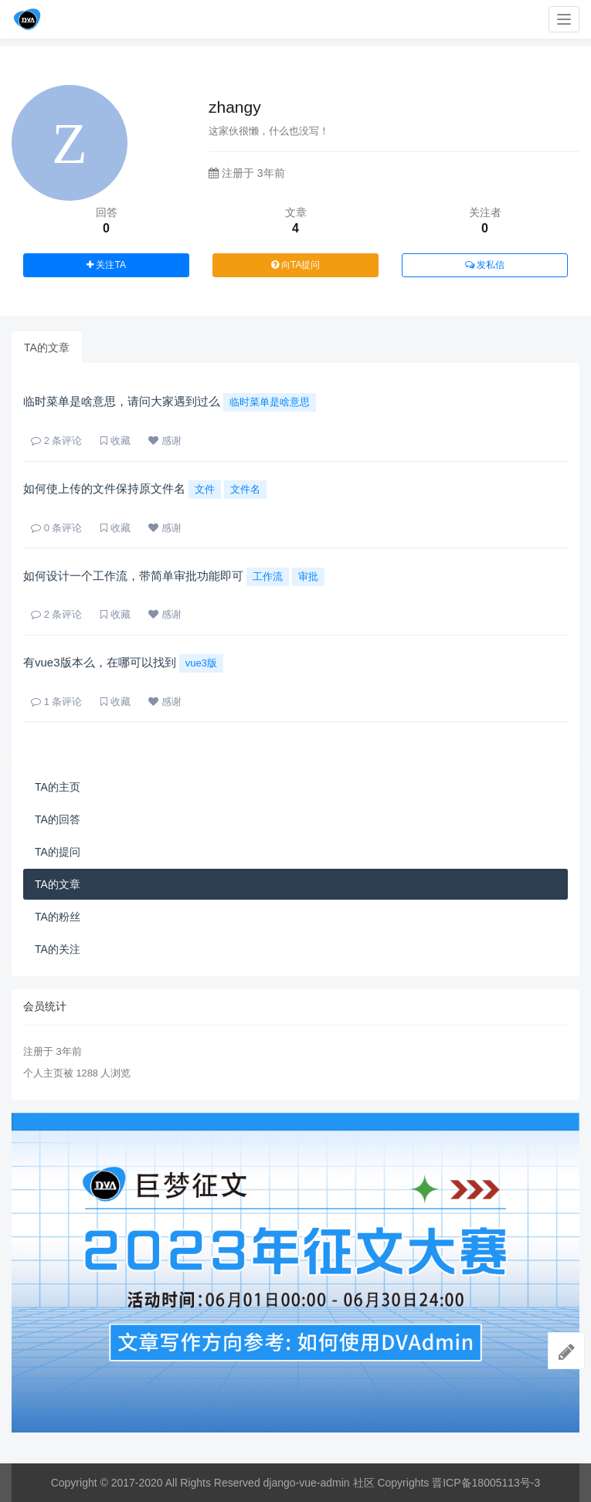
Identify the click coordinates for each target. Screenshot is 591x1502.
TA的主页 (57, 787)
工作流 (268, 576)
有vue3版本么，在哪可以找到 (99, 662)
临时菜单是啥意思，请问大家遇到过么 (121, 401)
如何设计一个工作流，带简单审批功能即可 (133, 575)
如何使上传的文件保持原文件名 (104, 488)
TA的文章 (47, 347)
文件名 (245, 489)
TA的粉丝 (57, 916)
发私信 (484, 264)
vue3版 (201, 663)
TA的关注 (57, 949)
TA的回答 (57, 819)
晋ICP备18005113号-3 (486, 1483)
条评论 (56, 440)
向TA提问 (296, 264)
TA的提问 (57, 852)
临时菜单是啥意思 (269, 402)
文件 (205, 489)
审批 (308, 576)
